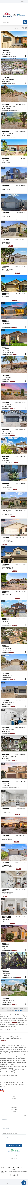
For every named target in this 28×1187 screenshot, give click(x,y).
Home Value (14, 1107)
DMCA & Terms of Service (15, 1183)
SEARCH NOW (19, 1010)
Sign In (22, 1)
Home (14, 1096)
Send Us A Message (14, 1145)
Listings (14, 1098)
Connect (14, 1111)
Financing (14, 1105)
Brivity (12, 1181)
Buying (14, 1100)
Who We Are (14, 1109)
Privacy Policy (5, 1183)
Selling (14, 1102)
